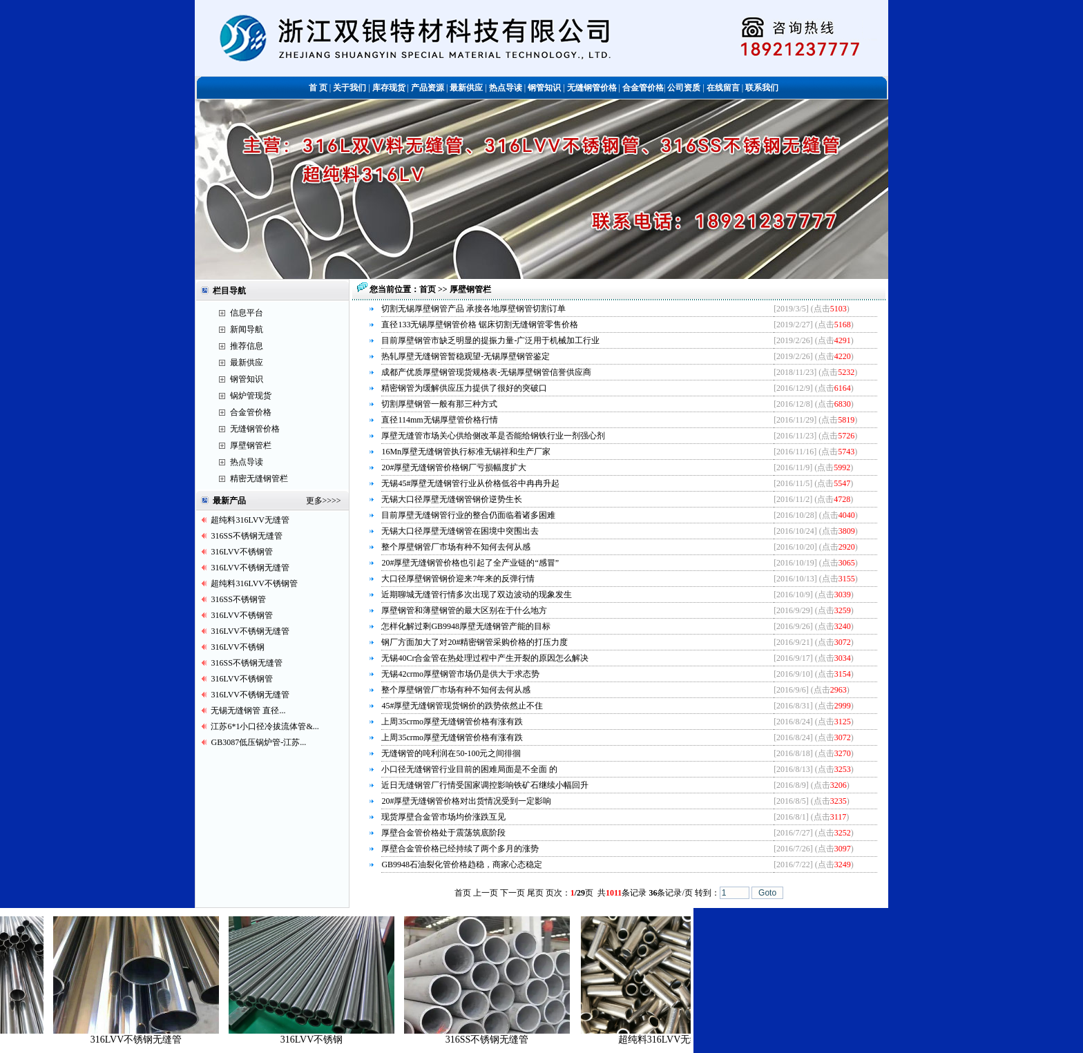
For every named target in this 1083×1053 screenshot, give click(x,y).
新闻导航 (246, 329)
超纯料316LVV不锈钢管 (254, 583)
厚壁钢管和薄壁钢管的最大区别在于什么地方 (464, 610)
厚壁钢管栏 (250, 445)
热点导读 (246, 462)
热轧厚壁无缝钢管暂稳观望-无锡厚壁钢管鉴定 (465, 356)
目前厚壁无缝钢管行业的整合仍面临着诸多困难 (468, 515)
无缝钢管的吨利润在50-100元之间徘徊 (451, 753)
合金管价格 (250, 412)
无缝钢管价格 (255, 429)
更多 (314, 500)
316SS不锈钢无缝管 (246, 536)
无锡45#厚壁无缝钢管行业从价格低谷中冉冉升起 (470, 483)
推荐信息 (246, 346)
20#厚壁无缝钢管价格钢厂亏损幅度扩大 (453, 467)
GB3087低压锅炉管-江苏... (258, 742)
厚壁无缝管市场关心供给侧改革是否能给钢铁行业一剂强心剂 (493, 436)
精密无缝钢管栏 (259, 478)
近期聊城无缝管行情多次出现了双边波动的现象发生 (476, 594)
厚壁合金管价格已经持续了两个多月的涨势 (460, 848)
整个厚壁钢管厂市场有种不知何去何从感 (455, 547)
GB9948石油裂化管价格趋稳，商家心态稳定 (461, 864)
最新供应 (246, 362)
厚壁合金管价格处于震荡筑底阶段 (443, 833)
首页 (428, 289)
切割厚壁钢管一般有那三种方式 (439, 404)
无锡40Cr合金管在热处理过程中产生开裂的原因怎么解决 (484, 658)
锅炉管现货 (250, 395)
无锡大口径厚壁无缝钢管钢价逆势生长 (451, 499)
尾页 (535, 893)
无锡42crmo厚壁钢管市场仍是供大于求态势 (460, 674)
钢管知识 (246, 379)
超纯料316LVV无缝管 (250, 520)
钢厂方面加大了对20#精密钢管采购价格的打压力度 (474, 642)
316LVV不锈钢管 (242, 552)
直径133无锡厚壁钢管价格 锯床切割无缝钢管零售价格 (479, 324)
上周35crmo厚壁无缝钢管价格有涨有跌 (452, 721)
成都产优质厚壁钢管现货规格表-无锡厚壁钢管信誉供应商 (486, 372)
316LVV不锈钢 (238, 647)
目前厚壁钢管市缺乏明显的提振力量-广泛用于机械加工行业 (490, 340)
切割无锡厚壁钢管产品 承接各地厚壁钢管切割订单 (473, 308)
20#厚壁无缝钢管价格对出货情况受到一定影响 (466, 801)
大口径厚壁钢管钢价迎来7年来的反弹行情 (458, 578)
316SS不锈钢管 (238, 599)
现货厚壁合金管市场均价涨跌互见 (443, 817)
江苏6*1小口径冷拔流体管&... (264, 726)
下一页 (512, 893)
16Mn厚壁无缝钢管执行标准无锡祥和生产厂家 (465, 451)
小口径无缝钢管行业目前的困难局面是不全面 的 (469, 769)
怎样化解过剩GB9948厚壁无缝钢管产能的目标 (465, 626)
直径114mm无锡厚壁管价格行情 (439, 420)
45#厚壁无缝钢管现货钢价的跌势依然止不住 (462, 706)
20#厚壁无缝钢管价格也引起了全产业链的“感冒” (470, 563)
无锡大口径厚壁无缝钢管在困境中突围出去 (460, 531)
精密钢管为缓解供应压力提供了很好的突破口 (464, 388)
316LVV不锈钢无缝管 (250, 567)
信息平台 (246, 313)
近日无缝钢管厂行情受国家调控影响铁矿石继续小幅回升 (484, 785)
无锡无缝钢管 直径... (248, 710)
